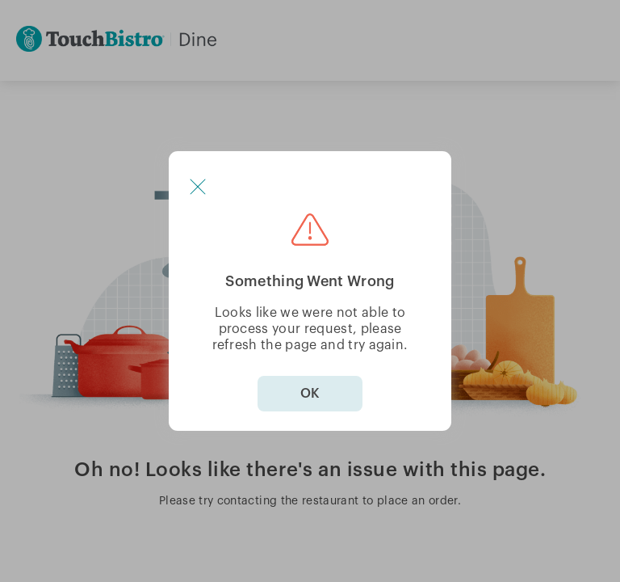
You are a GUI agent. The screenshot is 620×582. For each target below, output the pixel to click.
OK (310, 393)
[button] (197, 186)
